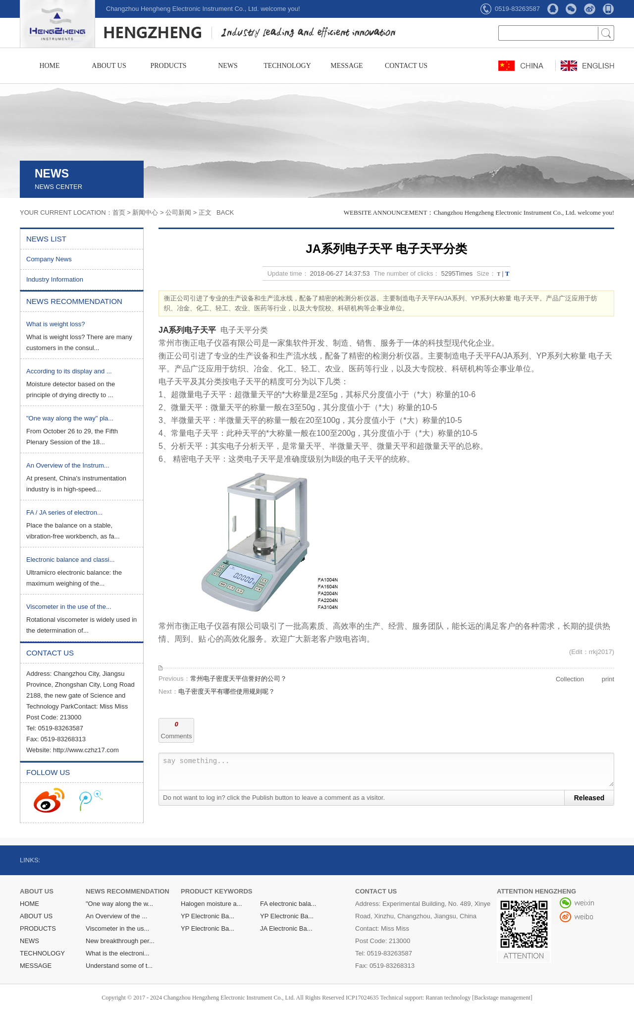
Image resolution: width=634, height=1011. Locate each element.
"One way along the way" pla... (69, 418)
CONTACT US (406, 65)
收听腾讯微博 (91, 800)
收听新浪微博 (49, 800)
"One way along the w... (119, 903)
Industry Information (54, 279)
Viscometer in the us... (117, 928)
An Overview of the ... (116, 916)
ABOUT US (109, 65)
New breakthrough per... (120, 941)
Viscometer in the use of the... (68, 606)
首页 (118, 212)
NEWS (228, 65)
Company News (49, 259)
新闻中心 (145, 212)
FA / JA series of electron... (64, 512)
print (608, 679)
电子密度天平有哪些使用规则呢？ (226, 691)
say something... (388, 771)
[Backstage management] (502, 997)
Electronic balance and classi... (70, 559)
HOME (49, 65)
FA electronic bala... (288, 903)
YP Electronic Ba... (207, 916)
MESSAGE (346, 65)
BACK (225, 212)
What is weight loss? (55, 324)
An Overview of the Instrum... (67, 465)
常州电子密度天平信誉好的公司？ (238, 678)
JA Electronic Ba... (286, 928)
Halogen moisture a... (211, 903)
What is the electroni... (118, 953)
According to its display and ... (69, 371)
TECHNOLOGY (287, 65)
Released (589, 798)
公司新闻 (178, 212)
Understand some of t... (119, 965)
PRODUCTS (168, 65)
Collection (570, 679)
